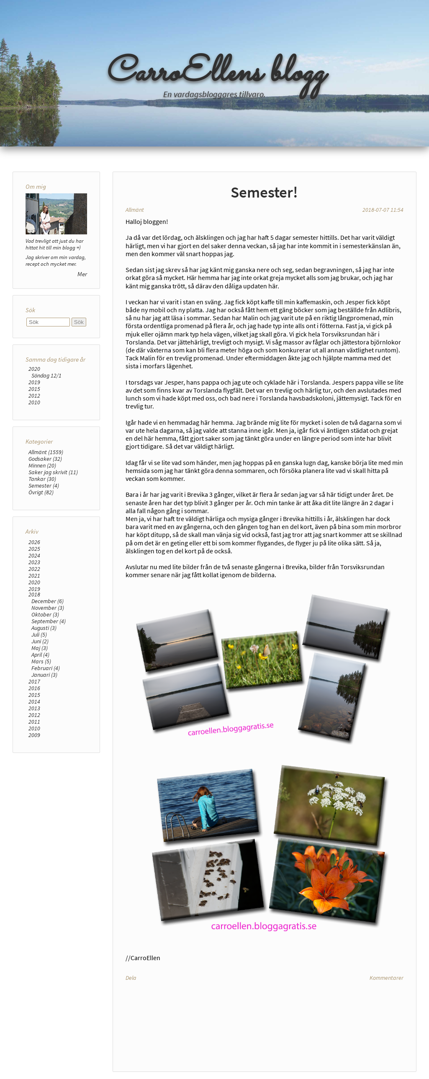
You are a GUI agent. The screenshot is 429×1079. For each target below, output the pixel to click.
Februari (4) (45, 668)
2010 (34, 402)
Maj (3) (39, 648)
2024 (34, 555)
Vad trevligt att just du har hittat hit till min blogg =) (54, 244)
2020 (34, 369)
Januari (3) (44, 674)
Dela (131, 977)
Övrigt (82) (41, 492)
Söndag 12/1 (46, 375)
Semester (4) (43, 485)
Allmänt (135, 209)
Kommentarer (386, 977)
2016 (34, 688)
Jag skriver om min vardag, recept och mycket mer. (56, 260)
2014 (34, 701)
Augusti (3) (44, 628)
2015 (34, 389)
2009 (34, 735)
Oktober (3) (45, 614)
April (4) (40, 654)
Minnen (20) (42, 465)
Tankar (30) (42, 479)
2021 (34, 575)
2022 (34, 569)
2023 (34, 562)
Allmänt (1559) (45, 452)
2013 (34, 708)
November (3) (47, 607)
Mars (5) (41, 661)
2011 (34, 721)
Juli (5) (39, 634)
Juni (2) (40, 641)
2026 (34, 542)
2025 (34, 548)
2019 (34, 382)
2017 (34, 681)
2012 (34, 395)
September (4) (48, 621)
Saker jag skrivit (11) (53, 472)
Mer (82, 274)
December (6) (47, 601)
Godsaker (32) (45, 458)
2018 (34, 594)
